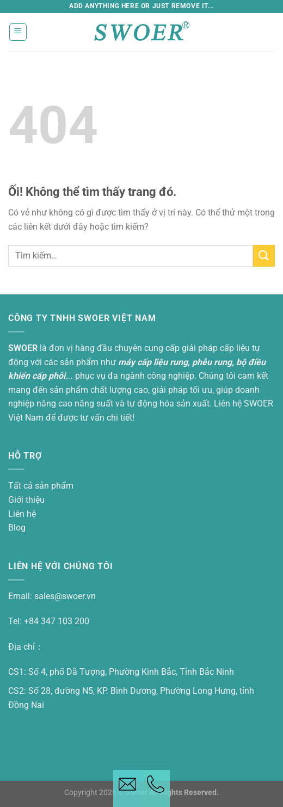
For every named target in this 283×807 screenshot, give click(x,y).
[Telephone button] (156, 788)
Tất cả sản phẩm (40, 485)
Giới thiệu (26, 500)
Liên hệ (22, 514)
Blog (17, 527)
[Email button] (127, 788)
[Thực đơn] (18, 32)
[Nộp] (264, 255)
